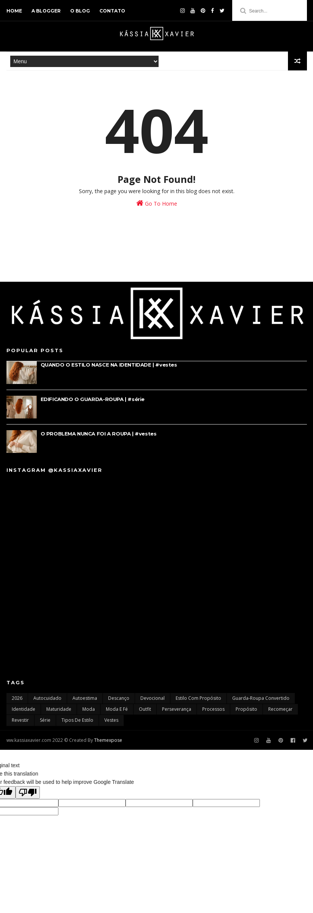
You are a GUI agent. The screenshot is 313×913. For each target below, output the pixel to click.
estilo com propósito (198, 698)
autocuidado (47, 698)
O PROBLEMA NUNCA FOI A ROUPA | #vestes (99, 434)
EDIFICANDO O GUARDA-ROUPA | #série (93, 399)
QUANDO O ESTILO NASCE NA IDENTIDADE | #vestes (109, 365)
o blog (80, 11)
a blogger (46, 11)
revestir (20, 720)
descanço (118, 698)
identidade (23, 709)
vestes (111, 720)
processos (213, 709)
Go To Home (156, 203)
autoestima (84, 698)
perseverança (176, 709)
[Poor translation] (28, 792)
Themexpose (108, 740)
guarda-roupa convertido (260, 698)
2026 (17, 698)
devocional (152, 698)
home (14, 11)
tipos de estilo (77, 720)
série (45, 720)
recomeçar (280, 709)
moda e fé (117, 709)
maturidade (58, 709)
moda (88, 709)
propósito (246, 709)
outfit (145, 709)
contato (112, 11)
